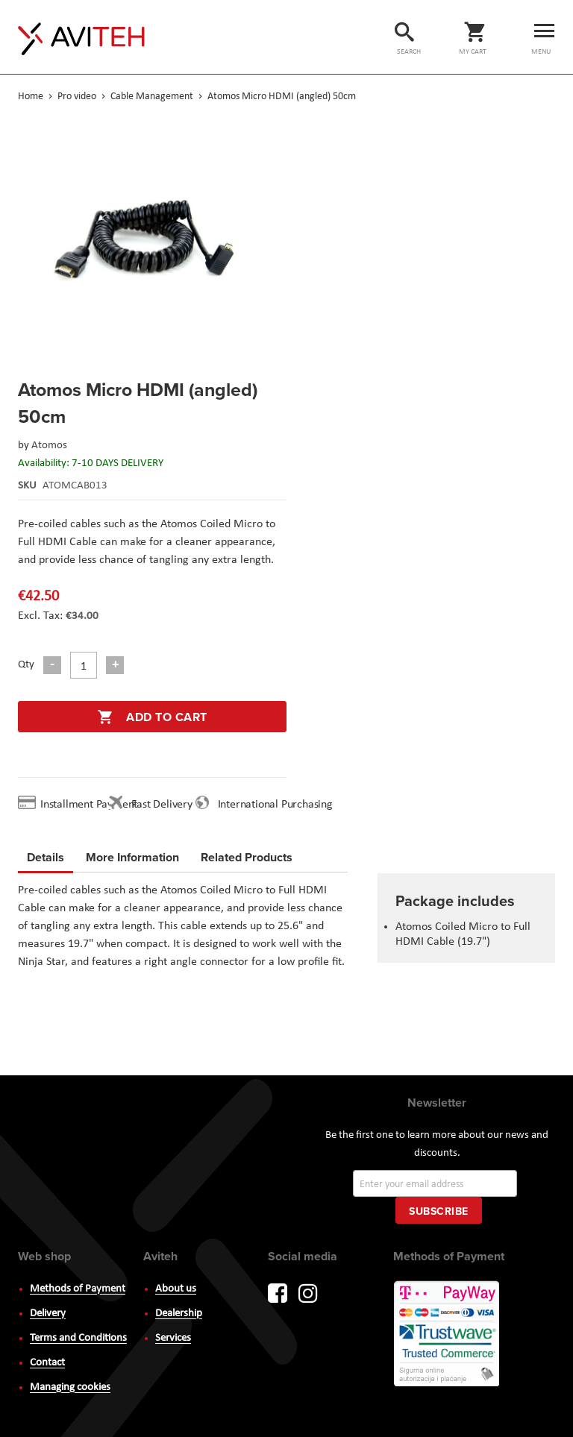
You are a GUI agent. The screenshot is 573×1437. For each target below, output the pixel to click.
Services (173, 1338)
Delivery (48, 1313)
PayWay (447, 1334)
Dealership (178, 1313)
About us (175, 1289)
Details (45, 857)
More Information (132, 855)
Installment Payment (91, 805)
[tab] (45, 859)
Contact (47, 1362)
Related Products (246, 855)
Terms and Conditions (78, 1338)
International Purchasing (278, 805)
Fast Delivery (161, 805)
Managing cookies (70, 1387)
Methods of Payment (77, 1289)
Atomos (49, 445)
